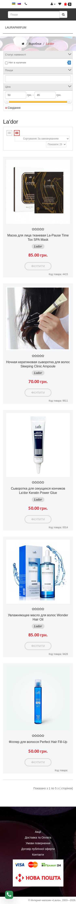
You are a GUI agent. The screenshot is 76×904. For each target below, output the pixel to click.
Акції (38, 831)
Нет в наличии (17, 62)
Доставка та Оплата (38, 837)
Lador (38, 246)
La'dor (50, 43)
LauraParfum (15, 27)
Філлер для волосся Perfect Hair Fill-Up (38, 742)
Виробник (35, 43)
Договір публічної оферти (38, 849)
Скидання (12, 107)
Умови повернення (38, 843)
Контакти (38, 854)
